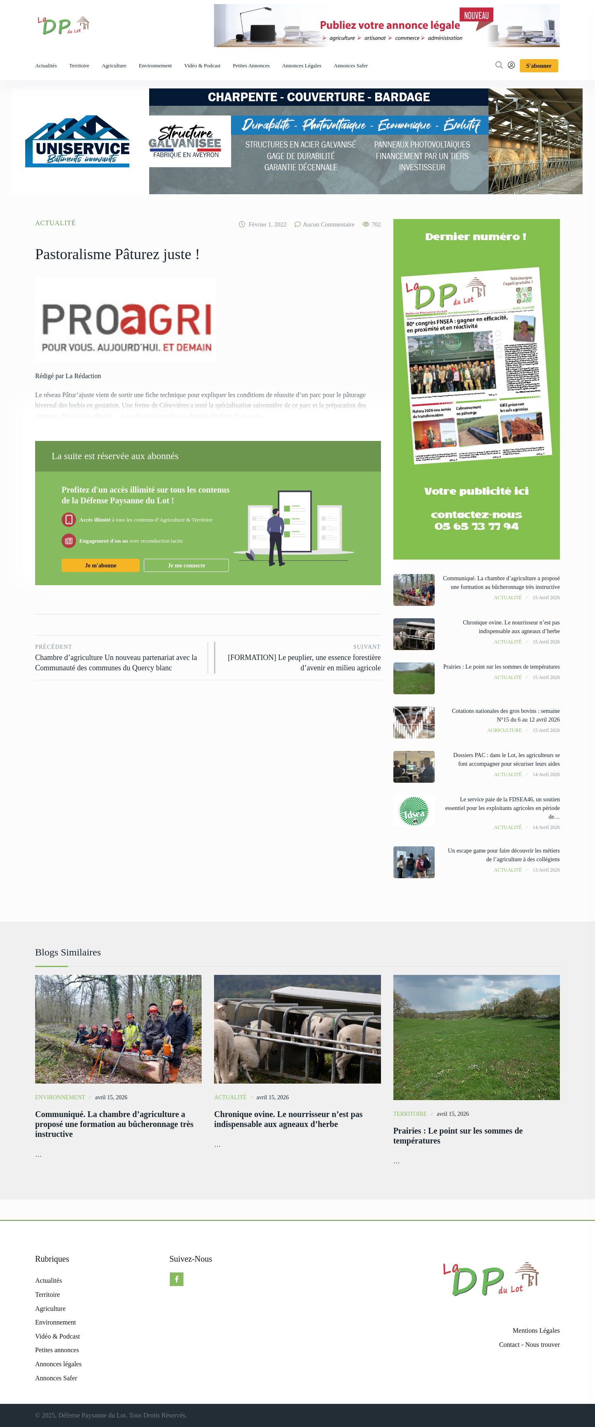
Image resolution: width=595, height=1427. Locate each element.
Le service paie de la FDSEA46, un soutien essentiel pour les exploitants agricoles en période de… (502, 808)
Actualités (46, 65)
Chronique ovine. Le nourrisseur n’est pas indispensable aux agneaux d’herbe (288, 1119)
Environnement (155, 65)
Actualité (55, 222)
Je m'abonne (101, 565)
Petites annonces (251, 65)
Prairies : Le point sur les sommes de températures (501, 667)
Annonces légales (301, 65)
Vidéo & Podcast (202, 65)
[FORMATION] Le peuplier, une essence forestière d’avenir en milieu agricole (302, 657)
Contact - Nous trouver (529, 1344)
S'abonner (539, 66)
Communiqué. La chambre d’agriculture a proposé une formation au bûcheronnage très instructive (114, 1124)
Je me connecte (186, 565)
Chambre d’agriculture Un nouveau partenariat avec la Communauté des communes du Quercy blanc (118, 657)
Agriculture (114, 65)
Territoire (79, 65)
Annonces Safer (351, 65)
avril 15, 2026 (111, 1097)
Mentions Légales (536, 1330)
